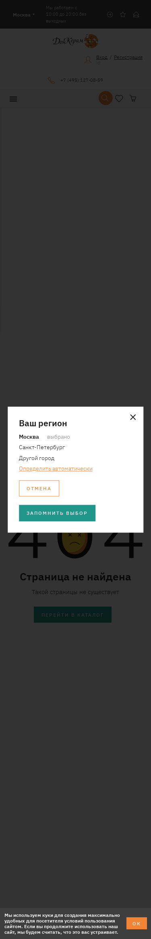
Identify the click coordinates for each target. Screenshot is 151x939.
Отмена (39, 488)
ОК (136, 923)
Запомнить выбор (57, 513)
